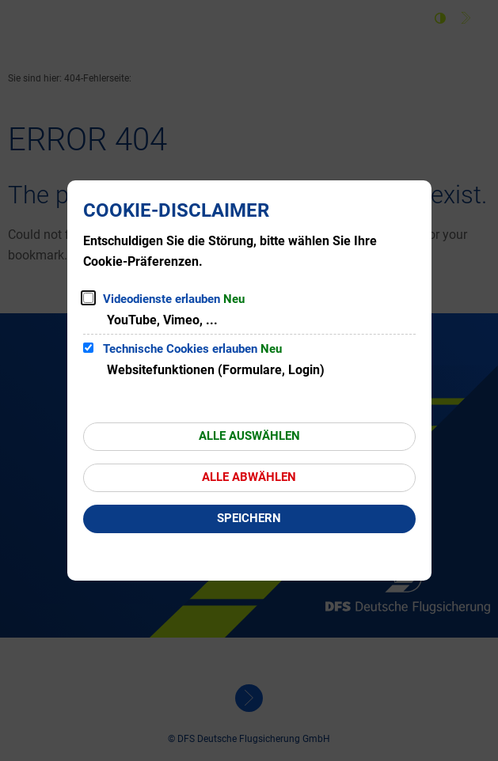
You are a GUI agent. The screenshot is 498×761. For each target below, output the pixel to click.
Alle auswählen (249, 436)
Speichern (249, 518)
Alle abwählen (249, 477)
